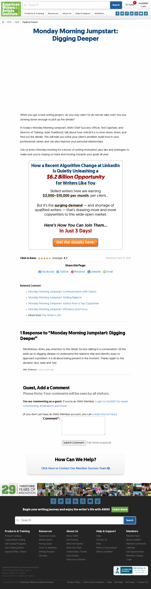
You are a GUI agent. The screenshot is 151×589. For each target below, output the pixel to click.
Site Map (118, 582)
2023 (9, 22)
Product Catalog (13, 536)
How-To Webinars (48, 547)
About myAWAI (133, 539)
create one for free (103, 414)
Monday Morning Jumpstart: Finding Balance (55, 297)
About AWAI (72, 536)
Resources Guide (47, 536)
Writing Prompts (47, 551)
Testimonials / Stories (76, 551)
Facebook (48, 272)
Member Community (136, 543)
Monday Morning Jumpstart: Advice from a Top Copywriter (63, 303)
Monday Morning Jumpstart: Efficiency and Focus (58, 309)
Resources (53, 13)
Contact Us (101, 539)
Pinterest (79, 272)
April (17, 22)
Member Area (133, 536)
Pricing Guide (45, 543)
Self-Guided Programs (15, 543)
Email (109, 272)
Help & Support (82, 13)
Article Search (45, 539)
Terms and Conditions (93, 582)
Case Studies (72, 555)
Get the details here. (75, 242)
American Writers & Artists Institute (37, 582)
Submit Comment (73, 442)
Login (129, 559)
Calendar (130, 547)
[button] (130, 5)
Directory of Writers (76, 559)
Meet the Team (74, 547)
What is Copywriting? (106, 547)
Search (116, 5)
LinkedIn (96, 272)
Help (98, 536)
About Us (67, 13)
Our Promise (72, 539)
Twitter (64, 272)
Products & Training (34, 13)
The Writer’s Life (51, 315)
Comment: (51, 419)
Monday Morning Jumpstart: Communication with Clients (62, 291)
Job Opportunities (135, 551)
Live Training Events (14, 547)
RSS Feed (130, 582)
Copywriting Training (15, 539)
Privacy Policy (73, 582)
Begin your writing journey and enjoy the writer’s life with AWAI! (75, 509)
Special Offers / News (15, 551)
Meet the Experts (74, 543)
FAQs (98, 543)
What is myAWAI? (104, 551)
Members (99, 13)
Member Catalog (134, 555)
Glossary (43, 555)
